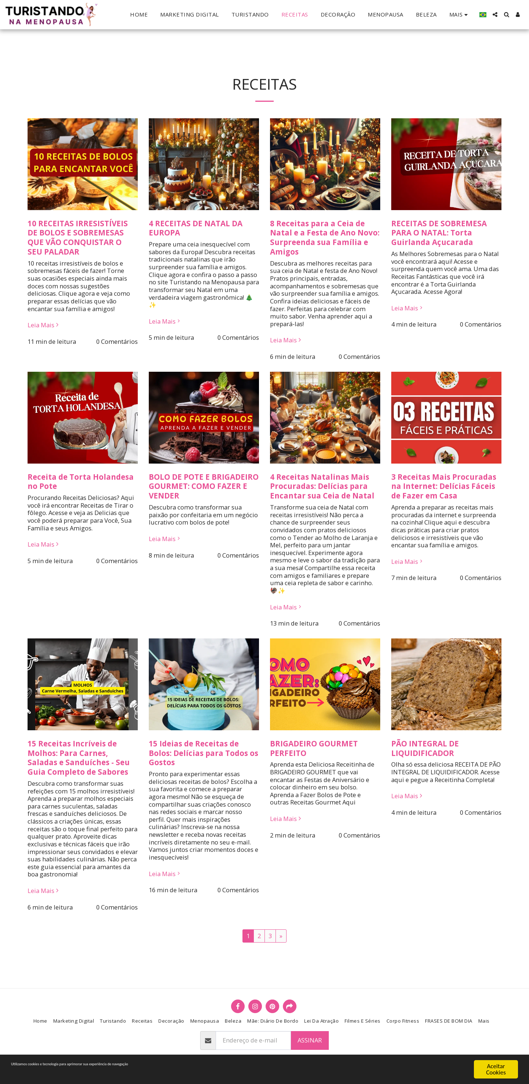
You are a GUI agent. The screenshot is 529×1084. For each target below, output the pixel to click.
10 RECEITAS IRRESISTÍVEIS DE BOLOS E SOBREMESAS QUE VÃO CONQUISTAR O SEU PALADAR (78, 237)
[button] (495, 14)
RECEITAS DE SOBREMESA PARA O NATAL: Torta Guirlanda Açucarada (439, 233)
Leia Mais (44, 325)
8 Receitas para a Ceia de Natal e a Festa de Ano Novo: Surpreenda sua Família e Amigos (324, 237)
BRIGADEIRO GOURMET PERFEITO (314, 748)
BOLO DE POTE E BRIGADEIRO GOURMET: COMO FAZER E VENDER (204, 486)
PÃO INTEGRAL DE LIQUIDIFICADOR (425, 748)
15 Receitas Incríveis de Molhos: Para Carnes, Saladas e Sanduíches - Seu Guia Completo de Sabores (79, 757)
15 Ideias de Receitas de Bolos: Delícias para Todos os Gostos (203, 753)
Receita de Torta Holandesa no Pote (81, 481)
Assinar (310, 1040)
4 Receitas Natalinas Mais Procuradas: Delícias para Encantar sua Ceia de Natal (322, 486)
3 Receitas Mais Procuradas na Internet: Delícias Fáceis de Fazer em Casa (443, 486)
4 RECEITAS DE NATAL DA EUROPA (195, 228)
